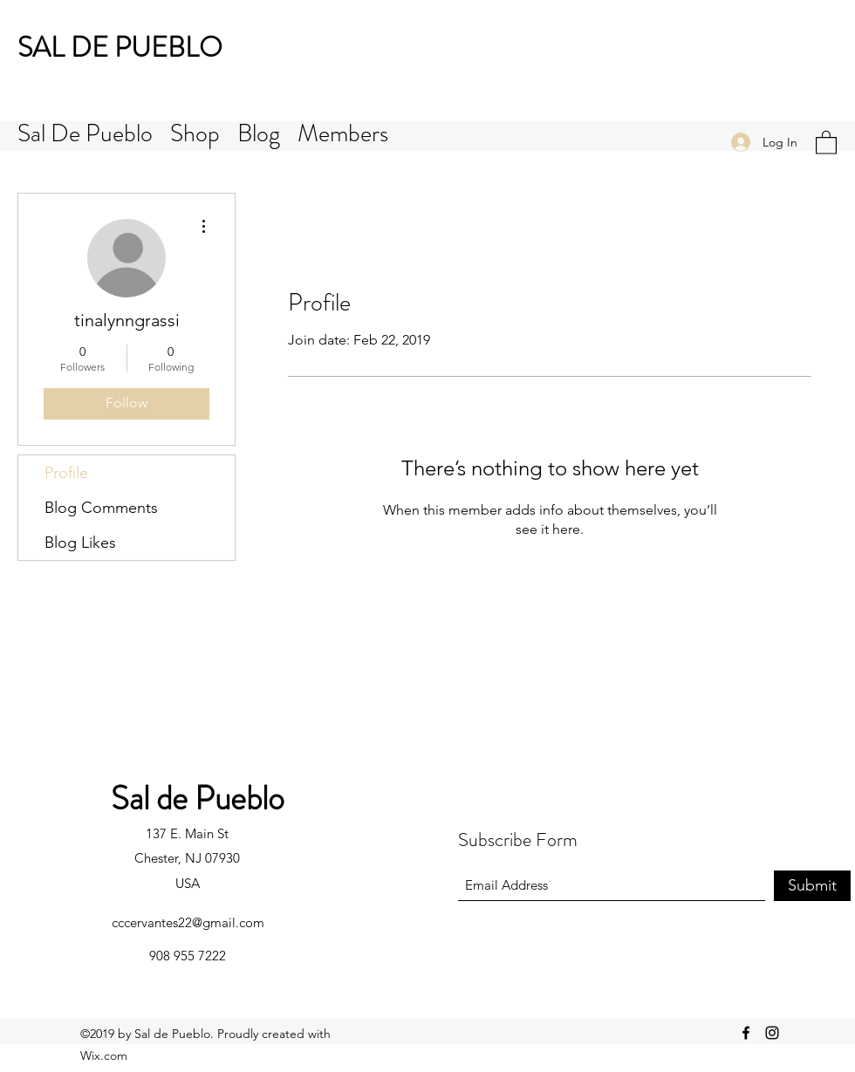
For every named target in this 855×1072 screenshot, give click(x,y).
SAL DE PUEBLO (119, 47)
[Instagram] (772, 1032)
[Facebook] (746, 1032)
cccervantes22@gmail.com (188, 922)
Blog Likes (80, 542)
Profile (66, 472)
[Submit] (812, 886)
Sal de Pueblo (197, 798)
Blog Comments (101, 507)
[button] (826, 141)
